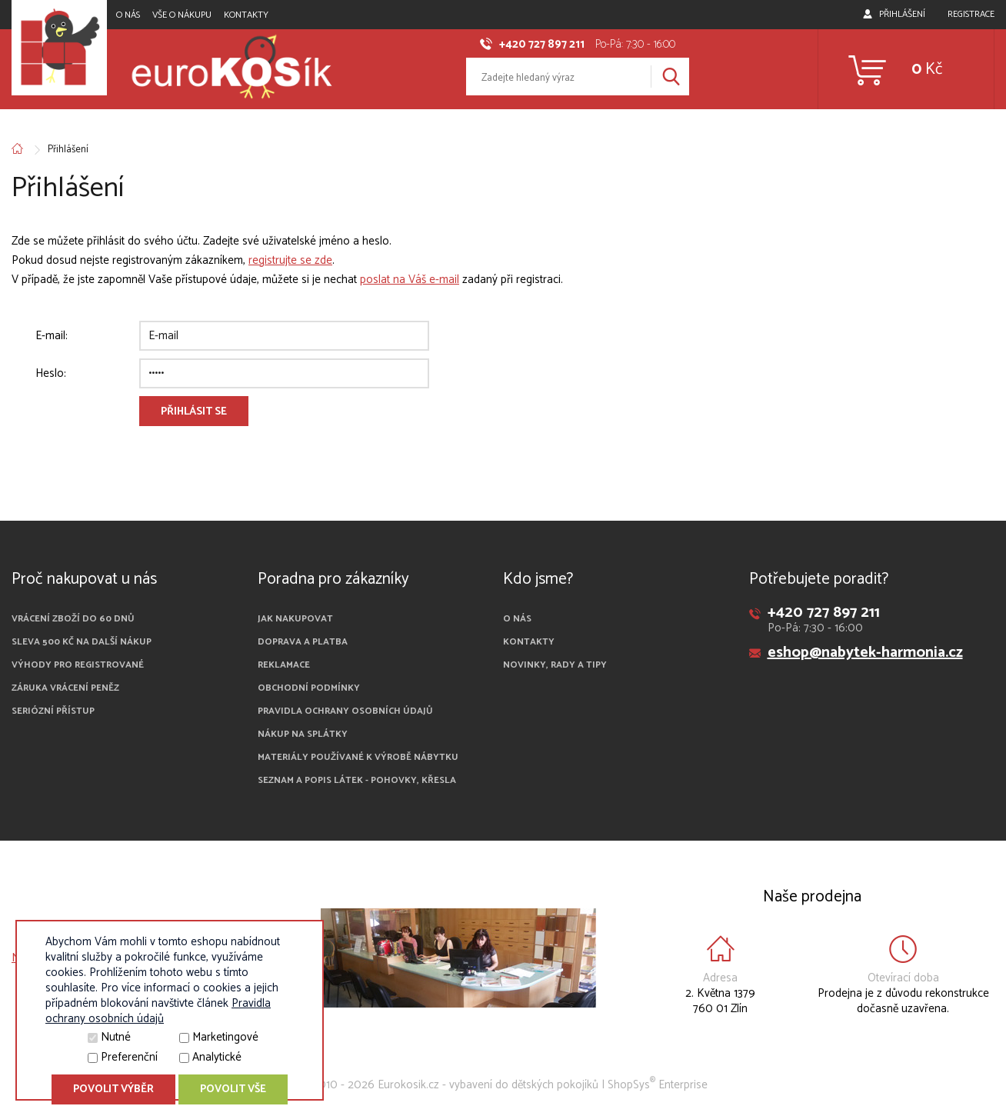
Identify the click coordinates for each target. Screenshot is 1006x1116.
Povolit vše (233, 1089)
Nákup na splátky (303, 734)
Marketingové (225, 1037)
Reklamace (284, 665)
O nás (128, 15)
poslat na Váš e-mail (409, 279)
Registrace (971, 14)
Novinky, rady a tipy (555, 665)
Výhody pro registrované (78, 665)
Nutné (116, 1037)
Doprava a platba (303, 642)
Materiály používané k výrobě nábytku (358, 757)
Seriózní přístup (53, 711)
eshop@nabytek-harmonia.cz (865, 652)
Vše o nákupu (182, 15)
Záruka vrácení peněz (65, 688)
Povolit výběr (113, 1089)
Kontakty (246, 15)
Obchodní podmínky (309, 688)
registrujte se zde (290, 260)
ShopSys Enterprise (658, 1084)
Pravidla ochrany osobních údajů (345, 711)
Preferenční (129, 1057)
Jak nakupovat (295, 618)
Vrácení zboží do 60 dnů (73, 618)
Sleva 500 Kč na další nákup (82, 642)
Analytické (217, 1057)
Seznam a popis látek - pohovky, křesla (357, 780)
